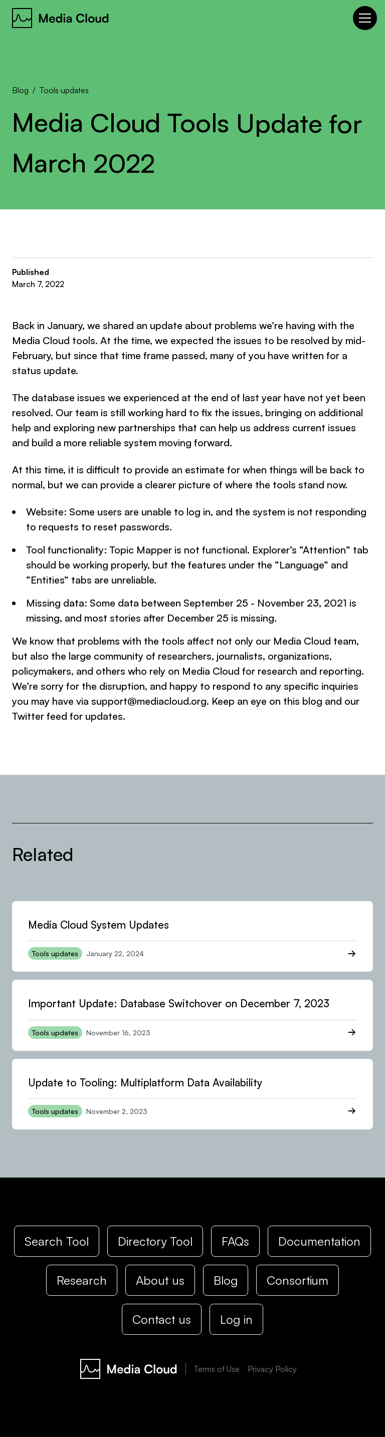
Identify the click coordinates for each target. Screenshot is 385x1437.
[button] (363, 18)
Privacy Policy (272, 1369)
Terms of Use (217, 1369)
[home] (60, 18)
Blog (20, 90)
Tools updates (64, 90)
